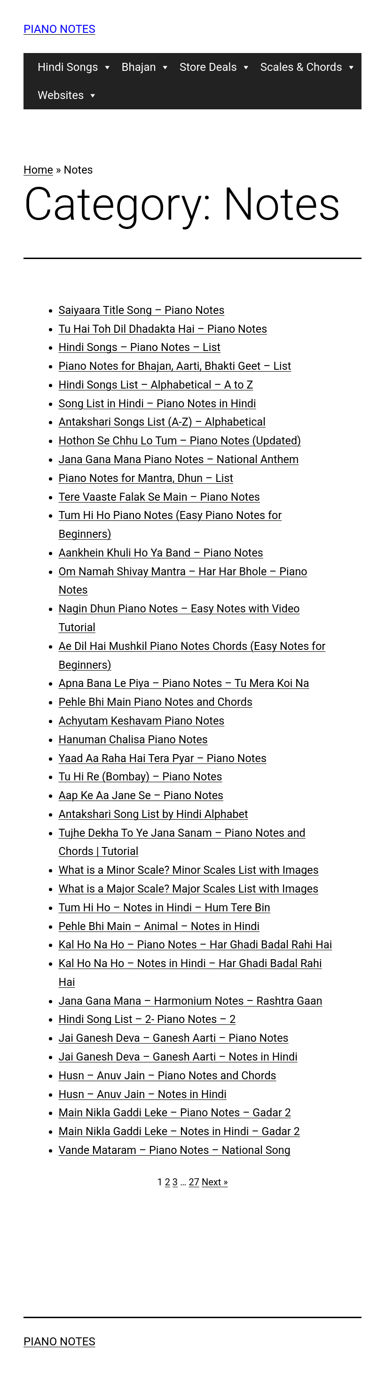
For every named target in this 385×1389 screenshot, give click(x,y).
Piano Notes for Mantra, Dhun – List (146, 478)
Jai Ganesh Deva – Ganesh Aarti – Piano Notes (174, 1038)
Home (38, 169)
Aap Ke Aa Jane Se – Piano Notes (141, 795)
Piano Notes (59, 29)
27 (194, 1182)
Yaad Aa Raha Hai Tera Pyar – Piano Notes (163, 758)
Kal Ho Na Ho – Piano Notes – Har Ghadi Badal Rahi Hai (195, 944)
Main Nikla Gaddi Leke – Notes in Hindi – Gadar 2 (179, 1131)
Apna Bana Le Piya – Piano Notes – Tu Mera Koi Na (184, 683)
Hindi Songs (75, 67)
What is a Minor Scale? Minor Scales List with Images (189, 870)
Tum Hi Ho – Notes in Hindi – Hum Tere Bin (165, 907)
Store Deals (215, 67)
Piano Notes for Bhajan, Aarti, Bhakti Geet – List (175, 366)
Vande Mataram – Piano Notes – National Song (175, 1150)
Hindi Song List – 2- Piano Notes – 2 (147, 1019)
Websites (68, 95)
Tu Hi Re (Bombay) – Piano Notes (140, 776)
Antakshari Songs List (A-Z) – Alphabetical (162, 421)
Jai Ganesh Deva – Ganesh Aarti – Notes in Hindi (178, 1056)
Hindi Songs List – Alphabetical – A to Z (156, 384)
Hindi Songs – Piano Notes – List (140, 347)
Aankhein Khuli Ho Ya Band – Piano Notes (161, 552)
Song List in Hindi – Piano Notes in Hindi (157, 403)
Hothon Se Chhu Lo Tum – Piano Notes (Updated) (180, 440)
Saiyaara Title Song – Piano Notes (142, 310)
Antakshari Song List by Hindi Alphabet (153, 814)
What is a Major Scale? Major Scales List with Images (189, 888)
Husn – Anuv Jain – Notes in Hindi (143, 1094)
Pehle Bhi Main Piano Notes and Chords (156, 702)
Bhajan (146, 67)
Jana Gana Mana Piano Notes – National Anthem (179, 459)
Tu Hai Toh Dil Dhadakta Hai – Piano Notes (163, 329)
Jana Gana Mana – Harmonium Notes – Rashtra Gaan (190, 1000)
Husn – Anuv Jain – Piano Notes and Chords (167, 1075)
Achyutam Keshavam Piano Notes (142, 720)
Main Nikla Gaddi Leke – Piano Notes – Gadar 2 (175, 1112)
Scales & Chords (308, 67)
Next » (215, 1182)
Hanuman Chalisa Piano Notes (133, 739)
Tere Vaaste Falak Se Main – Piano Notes (159, 497)
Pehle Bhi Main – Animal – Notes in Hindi (159, 926)
